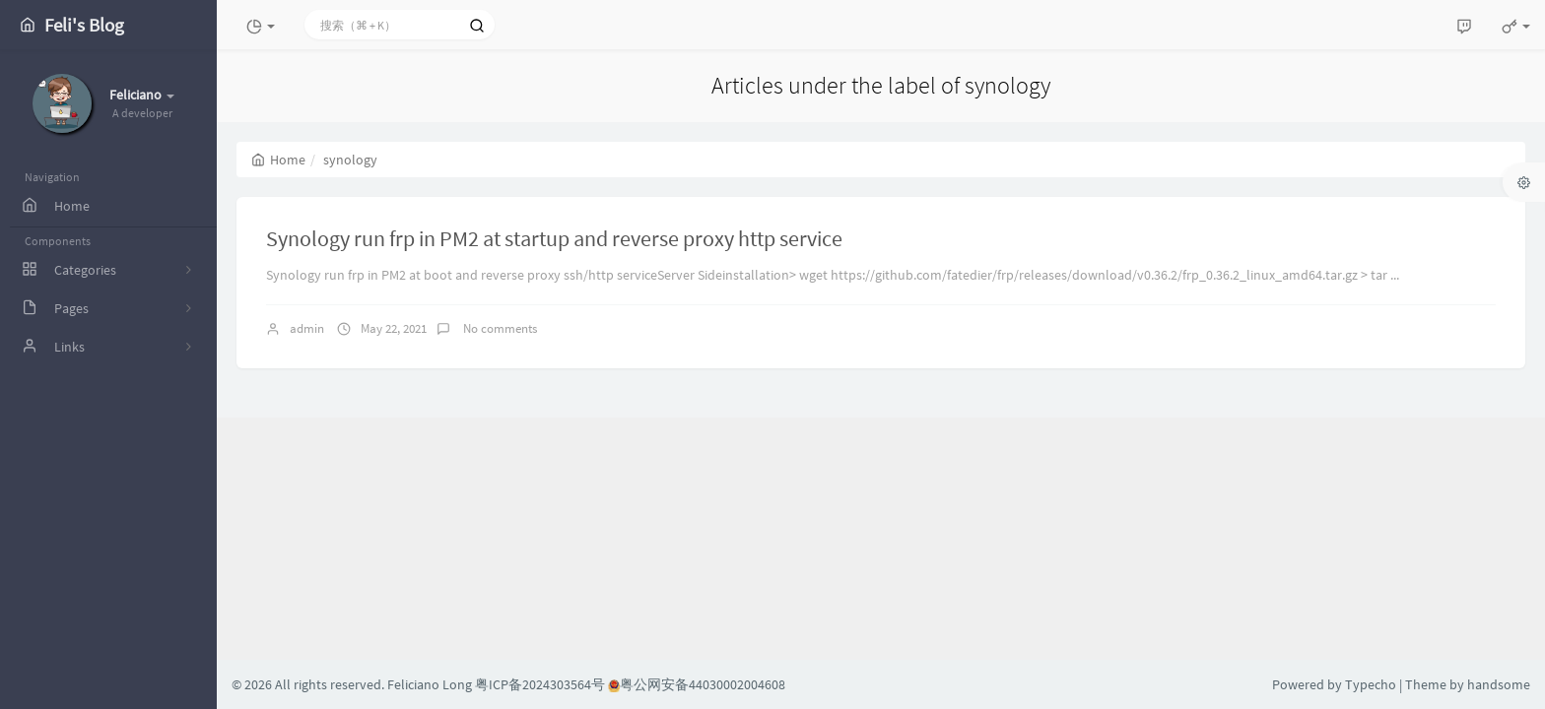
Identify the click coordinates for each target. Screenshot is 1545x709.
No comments (498, 328)
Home (278, 159)
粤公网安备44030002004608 (696, 684)
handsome (1498, 684)
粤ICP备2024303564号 (540, 684)
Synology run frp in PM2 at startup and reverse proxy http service (554, 238)
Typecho (1370, 684)
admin (307, 328)
